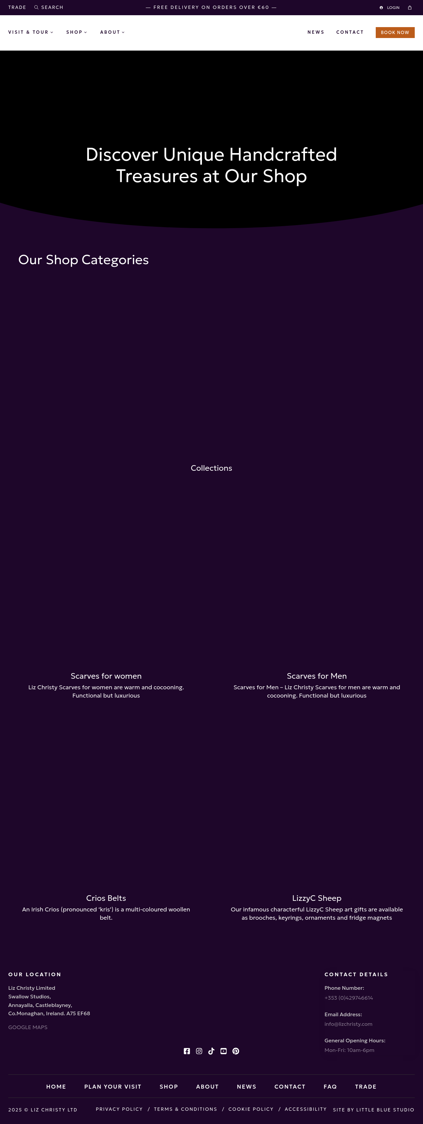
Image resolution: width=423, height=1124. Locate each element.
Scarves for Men (317, 676)
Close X (211, 171)
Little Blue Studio (385, 1110)
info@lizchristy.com (348, 1024)
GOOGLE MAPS (28, 1027)
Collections (211, 468)
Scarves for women (106, 676)
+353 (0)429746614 (349, 997)
